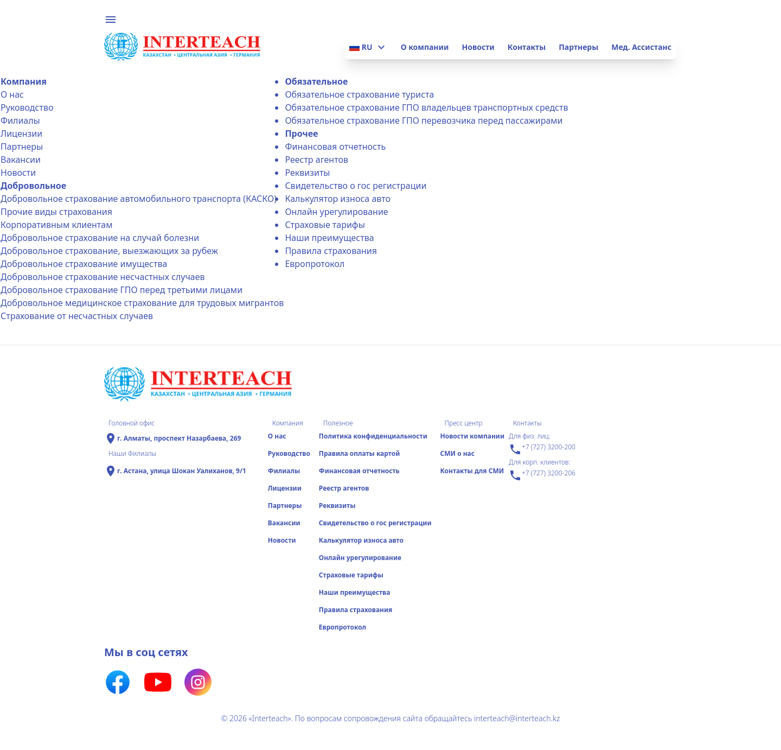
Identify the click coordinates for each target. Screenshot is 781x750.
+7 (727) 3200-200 (542, 449)
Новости (478, 47)
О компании (425, 47)
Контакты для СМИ (472, 470)
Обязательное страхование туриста (359, 94)
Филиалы (20, 120)
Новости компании (472, 436)
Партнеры (578, 47)
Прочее (301, 133)
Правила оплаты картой (359, 453)
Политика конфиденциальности (373, 436)
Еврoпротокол (314, 264)
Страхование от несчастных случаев (77, 316)
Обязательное (316, 81)
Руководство (27, 107)
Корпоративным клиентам (56, 225)
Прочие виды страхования (56, 212)
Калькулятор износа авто (337, 199)
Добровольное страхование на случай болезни (100, 238)
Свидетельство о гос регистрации (355, 186)
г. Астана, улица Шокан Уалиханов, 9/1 (181, 471)
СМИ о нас (457, 453)
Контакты (527, 47)
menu (110, 19)
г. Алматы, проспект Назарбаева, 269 (179, 438)
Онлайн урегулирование (336, 212)
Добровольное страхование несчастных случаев (103, 277)
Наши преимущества (329, 238)
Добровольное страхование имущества (84, 264)
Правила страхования (331, 251)
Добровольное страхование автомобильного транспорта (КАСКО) (139, 199)
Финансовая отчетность (335, 146)
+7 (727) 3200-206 (542, 475)
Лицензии (21, 133)
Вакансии (21, 160)
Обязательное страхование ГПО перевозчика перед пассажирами (423, 120)
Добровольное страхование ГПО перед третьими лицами (121, 290)
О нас (12, 94)
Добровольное (33, 186)
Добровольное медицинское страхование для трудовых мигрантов (142, 303)
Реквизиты (307, 173)
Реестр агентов (316, 160)
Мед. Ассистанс (641, 47)
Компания (24, 81)
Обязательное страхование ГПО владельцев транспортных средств (426, 107)
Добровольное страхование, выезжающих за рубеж (109, 251)
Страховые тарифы (324, 225)
